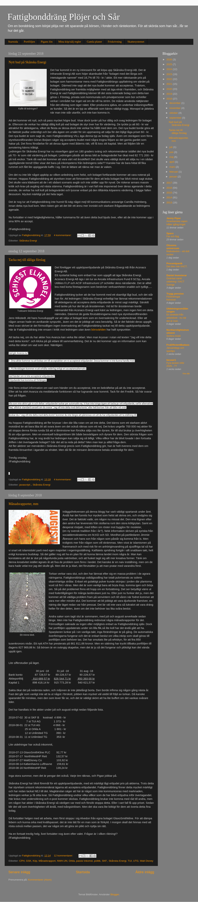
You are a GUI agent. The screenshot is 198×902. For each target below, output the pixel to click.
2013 (169, 202)
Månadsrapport (47, 860)
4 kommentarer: (63, 235)
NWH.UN (62, 860)
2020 (169, 89)
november (175, 108)
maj (171, 157)
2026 (169, 59)
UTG (136, 860)
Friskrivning (115, 41)
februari (174, 171)
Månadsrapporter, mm (23, 504)
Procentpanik (174, 263)
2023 (169, 74)
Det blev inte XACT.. (177, 266)
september (175, 117)
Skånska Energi (28, 240)
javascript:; (25, 484)
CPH (22, 860)
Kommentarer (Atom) (40, 879)
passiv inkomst (84, 860)
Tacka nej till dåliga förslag (27, 260)
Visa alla (186, 374)
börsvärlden (98, 329)
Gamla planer (94, 41)
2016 (169, 187)
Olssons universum (172, 247)
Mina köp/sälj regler (69, 41)
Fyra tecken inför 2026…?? (175, 365)
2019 (169, 93)
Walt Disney (146, 860)
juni (171, 152)
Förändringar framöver (173, 298)
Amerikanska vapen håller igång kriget (177, 223)
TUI (130, 860)
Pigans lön (46, 41)
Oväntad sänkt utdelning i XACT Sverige (175, 281)
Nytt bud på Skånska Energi (27, 62)
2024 (169, 69)
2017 (169, 182)
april (172, 161)
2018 (169, 98)
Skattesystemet (135, 41)
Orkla (72, 860)
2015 (169, 192)
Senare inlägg (19, 872)
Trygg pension (175, 293)
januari (173, 176)
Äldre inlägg (144, 872)
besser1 (171, 360)
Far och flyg (172, 236)
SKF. (104, 860)
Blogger (114, 894)
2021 (169, 84)
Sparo (170, 233)
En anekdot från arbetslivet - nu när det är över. (176, 317)
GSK (28, 860)
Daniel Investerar (176, 275)
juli (171, 147)
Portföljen (29, 41)
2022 (169, 79)
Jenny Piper (173, 218)
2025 (169, 64)
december (175, 103)
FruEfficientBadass (177, 344)
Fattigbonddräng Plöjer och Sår (63, 17)
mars (172, 166)
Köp (35, 860)
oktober (174, 112)
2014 (169, 197)
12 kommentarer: (64, 855)
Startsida (13, 41)
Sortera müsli (173, 335)
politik (97, 860)
